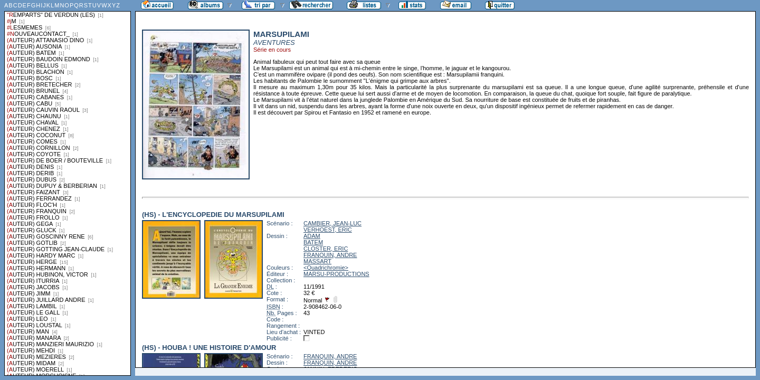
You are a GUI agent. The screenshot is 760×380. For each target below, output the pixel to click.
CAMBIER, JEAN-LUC (332, 223)
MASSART (317, 261)
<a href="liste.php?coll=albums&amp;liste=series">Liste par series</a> (67, 188)
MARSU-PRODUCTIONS (336, 274)
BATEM (313, 242)
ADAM (311, 236)
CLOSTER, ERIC (325, 248)
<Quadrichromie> (325, 267)
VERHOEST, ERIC (327, 229)
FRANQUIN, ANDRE (330, 255)
